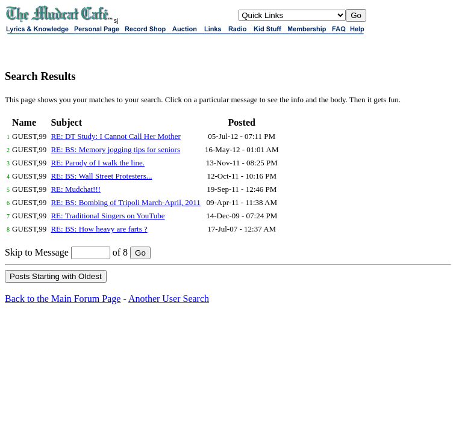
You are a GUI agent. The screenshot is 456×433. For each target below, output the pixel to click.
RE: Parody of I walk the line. (98, 162)
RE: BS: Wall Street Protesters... (101, 175)
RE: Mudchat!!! (76, 189)
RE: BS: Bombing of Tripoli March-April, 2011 (125, 202)
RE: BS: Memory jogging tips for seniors (115, 149)
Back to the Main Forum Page (62, 298)
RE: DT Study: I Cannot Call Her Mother (115, 136)
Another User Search (168, 298)
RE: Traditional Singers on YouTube (107, 215)
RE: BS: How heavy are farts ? (99, 228)
